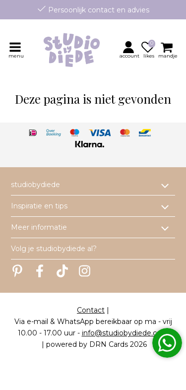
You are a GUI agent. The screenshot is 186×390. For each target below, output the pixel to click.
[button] (130, 50)
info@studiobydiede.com (125, 332)
